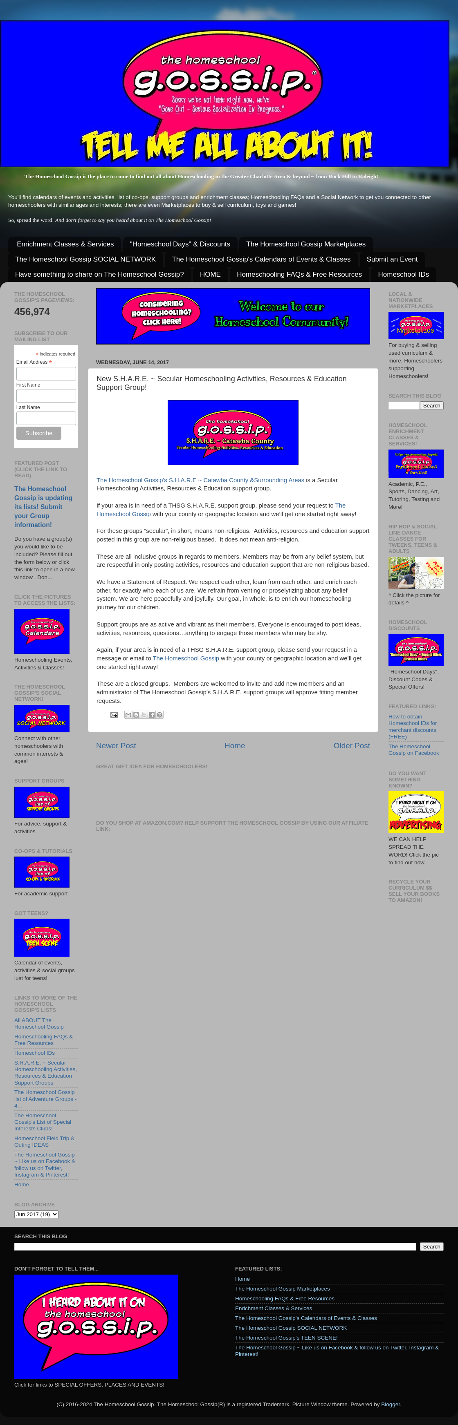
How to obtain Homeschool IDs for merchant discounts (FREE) (412, 727)
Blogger (390, 1404)
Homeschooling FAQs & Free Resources (299, 274)
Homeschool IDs (403, 274)
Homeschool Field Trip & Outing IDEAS (44, 1141)
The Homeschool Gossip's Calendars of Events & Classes (261, 259)
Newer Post (116, 745)
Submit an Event (392, 259)
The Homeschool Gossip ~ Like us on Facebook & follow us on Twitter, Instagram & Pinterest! (44, 1165)
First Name (28, 385)
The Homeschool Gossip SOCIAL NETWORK (85, 259)
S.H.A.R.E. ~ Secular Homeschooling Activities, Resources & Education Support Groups (45, 1073)
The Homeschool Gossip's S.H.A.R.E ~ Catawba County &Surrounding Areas (200, 480)
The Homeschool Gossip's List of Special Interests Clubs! (42, 1122)
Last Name (28, 407)
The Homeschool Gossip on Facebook (413, 749)
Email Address (34, 362)
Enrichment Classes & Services (65, 244)
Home (235, 745)
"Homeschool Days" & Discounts (180, 244)
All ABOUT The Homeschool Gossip (39, 1023)
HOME (210, 274)
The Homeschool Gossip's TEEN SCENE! (286, 1338)
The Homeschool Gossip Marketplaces (306, 244)
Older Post (352, 745)
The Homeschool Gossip (186, 658)
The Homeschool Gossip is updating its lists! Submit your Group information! (43, 506)
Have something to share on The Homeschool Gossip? (99, 274)
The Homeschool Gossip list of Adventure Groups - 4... (45, 1098)
